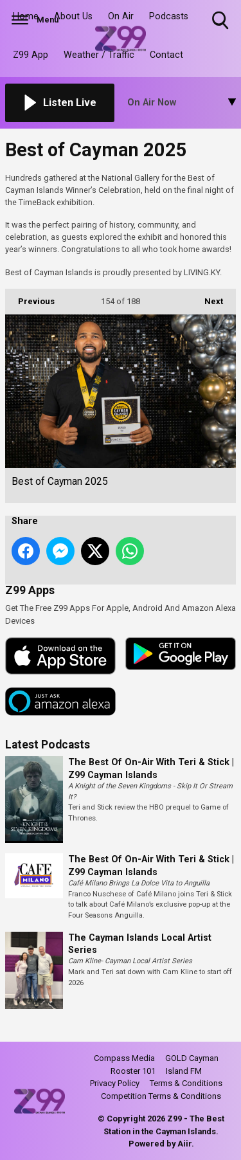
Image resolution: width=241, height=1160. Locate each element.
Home (26, 16)
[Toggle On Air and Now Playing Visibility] (182, 103)
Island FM (184, 1071)
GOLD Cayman (192, 1058)
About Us (73, 16)
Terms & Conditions (186, 1083)
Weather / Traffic (99, 55)
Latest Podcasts (47, 744)
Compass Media (124, 1058)
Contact (166, 55)
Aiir (184, 1143)
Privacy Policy (114, 1083)
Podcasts (168, 16)
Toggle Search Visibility (221, 21)
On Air (121, 16)
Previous (30, 297)
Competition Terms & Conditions (161, 1096)
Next (207, 297)
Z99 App (30, 55)
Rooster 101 (133, 1071)
